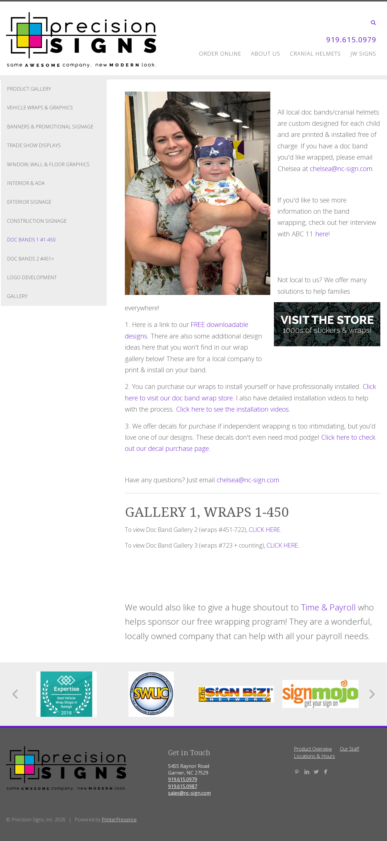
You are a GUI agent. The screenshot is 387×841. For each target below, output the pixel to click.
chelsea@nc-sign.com (341, 168)
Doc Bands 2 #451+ (30, 258)
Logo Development (32, 277)
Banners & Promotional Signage (50, 126)
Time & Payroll (328, 607)
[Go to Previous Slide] (15, 694)
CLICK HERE (264, 530)
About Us (265, 53)
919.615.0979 (351, 39)
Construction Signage (37, 221)
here (321, 233)
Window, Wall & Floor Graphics (48, 164)
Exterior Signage (29, 202)
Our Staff (349, 749)
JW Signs (363, 53)
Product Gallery (29, 89)
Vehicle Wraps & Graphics (40, 107)
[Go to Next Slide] (372, 694)
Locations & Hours (314, 756)
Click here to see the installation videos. (233, 408)
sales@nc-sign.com (189, 793)
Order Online (220, 53)
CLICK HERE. (283, 545)
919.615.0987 (182, 786)
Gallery (17, 296)
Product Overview (313, 749)
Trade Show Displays (34, 145)
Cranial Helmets (315, 53)
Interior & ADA (26, 183)
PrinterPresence (119, 819)
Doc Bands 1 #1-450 (31, 239)
